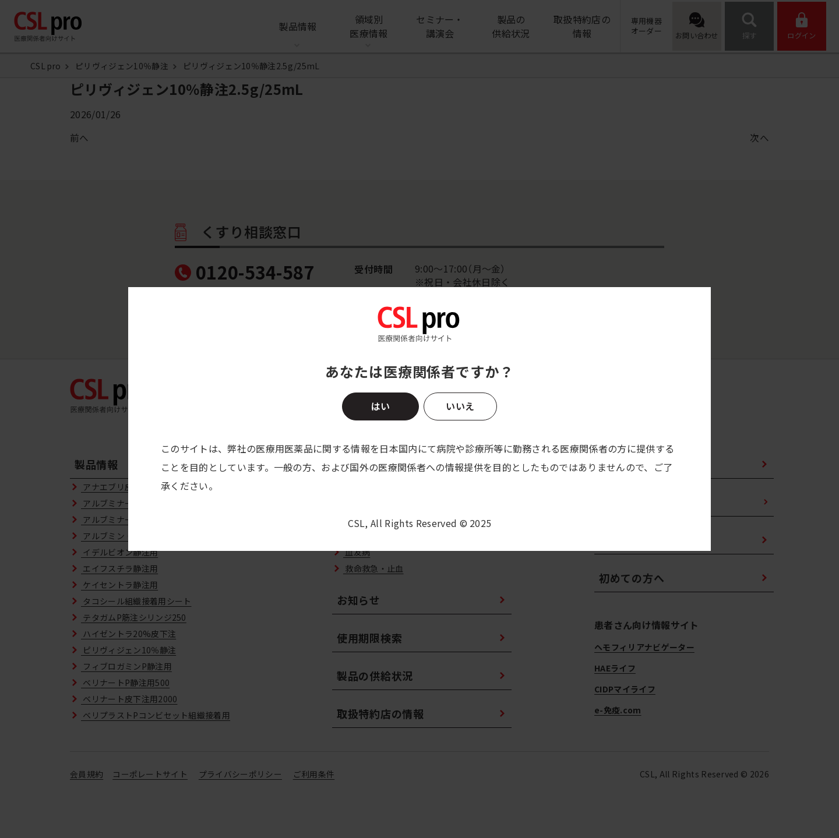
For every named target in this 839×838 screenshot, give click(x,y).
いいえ (460, 406)
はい (380, 406)
